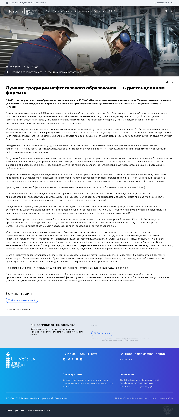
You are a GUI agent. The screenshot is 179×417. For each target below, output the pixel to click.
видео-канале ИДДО (103, 268)
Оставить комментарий (21, 300)
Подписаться (102, 333)
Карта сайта (126, 359)
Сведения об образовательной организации (85, 380)
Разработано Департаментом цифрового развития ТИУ (144, 398)
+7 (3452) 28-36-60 (144, 383)
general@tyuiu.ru (148, 386)
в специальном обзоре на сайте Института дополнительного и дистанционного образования (82, 280)
